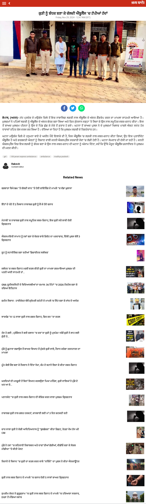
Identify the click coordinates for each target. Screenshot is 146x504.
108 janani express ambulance (23, 157)
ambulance (45, 157)
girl (5, 157)
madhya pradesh (61, 157)
